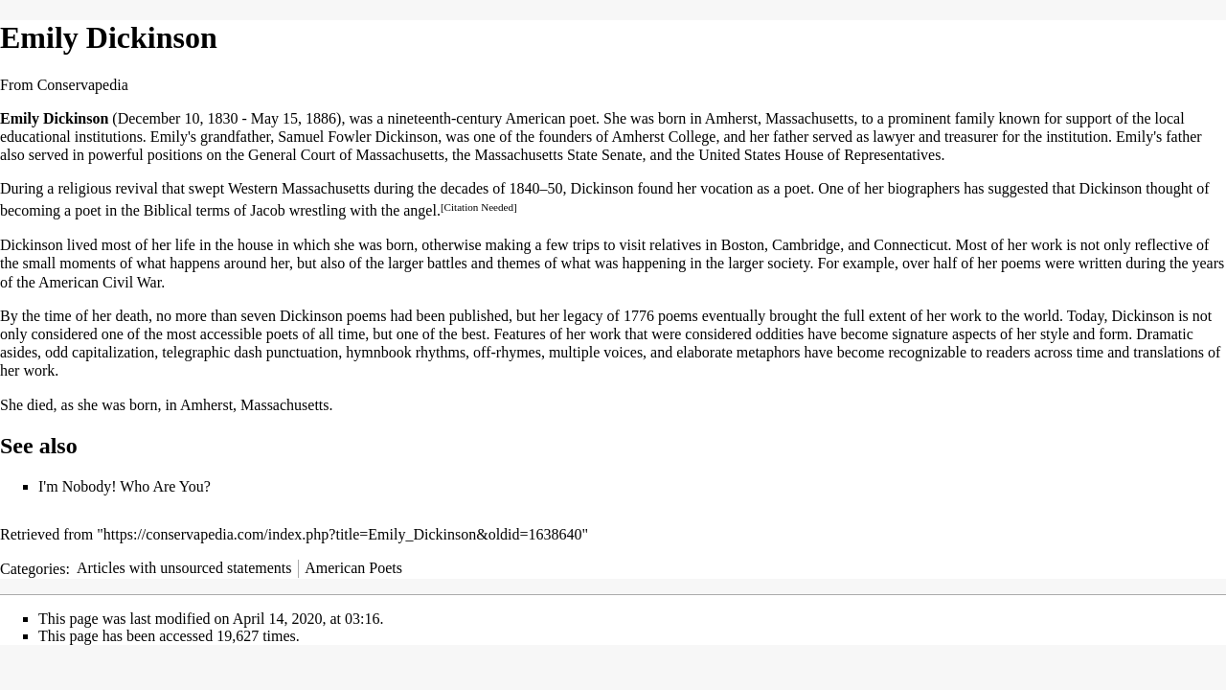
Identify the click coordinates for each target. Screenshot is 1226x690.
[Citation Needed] (479, 207)
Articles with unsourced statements (184, 568)
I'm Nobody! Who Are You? (124, 486)
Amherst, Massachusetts (254, 405)
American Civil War (99, 282)
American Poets (353, 568)
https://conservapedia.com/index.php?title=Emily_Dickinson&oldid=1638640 (342, 534)
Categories (32, 568)
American (535, 118)
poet (583, 118)
